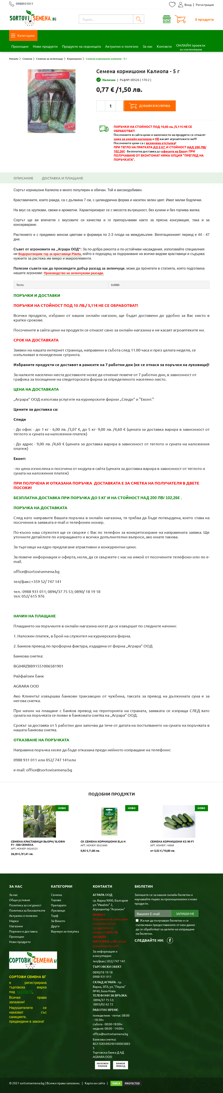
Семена (56, 894)
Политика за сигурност (25, 905)
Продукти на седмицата (81, 46)
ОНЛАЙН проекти (190, 47)
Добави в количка (156, 106)
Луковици (58, 910)
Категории (23, 35)
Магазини (16, 926)
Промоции (20, 46)
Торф (54, 915)
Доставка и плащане (62, 178)
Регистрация (205, 5)
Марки (14, 920)
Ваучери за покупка (65, 931)
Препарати (58, 905)
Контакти (164, 46)
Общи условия (19, 900)
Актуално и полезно (121, 46)
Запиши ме (185, 913)
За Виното (58, 920)
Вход (184, 4)
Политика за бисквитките (27, 910)
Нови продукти (45, 46)
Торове (56, 900)
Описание (23, 178)
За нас (147, 46)
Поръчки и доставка (23, 931)
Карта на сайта (95, 1083)
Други (55, 926)
